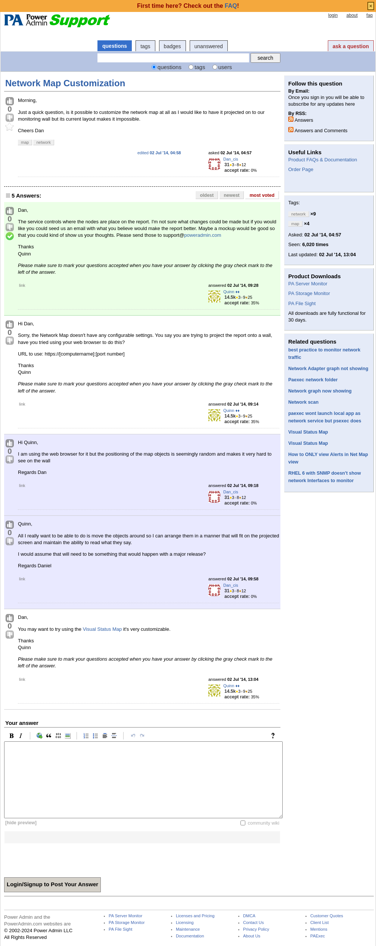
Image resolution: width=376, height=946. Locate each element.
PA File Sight (302, 303)
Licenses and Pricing (195, 916)
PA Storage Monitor (309, 293)
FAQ (231, 6)
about (352, 15)
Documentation (190, 936)
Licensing (184, 923)
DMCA (249, 916)
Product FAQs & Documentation (322, 159)
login (333, 15)
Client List (319, 923)
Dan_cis (230, 159)
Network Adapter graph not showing (328, 368)
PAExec (317, 936)
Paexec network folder (313, 379)
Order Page (300, 169)
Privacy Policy (256, 929)
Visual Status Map (102, 629)
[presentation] (61, 857)
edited (159, 153)
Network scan (303, 402)
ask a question (351, 46)
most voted (261, 195)
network (43, 142)
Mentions (318, 929)
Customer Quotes (326, 916)
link (22, 285)
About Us (251, 936)
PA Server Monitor (307, 283)
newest (231, 195)
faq (369, 15)
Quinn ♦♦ (231, 291)
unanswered (209, 46)
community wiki (263, 822)
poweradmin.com (202, 235)
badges (172, 46)
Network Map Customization (65, 83)
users (225, 67)
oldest (207, 195)
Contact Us (253, 923)
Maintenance (188, 929)
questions (114, 46)
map (25, 142)
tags (145, 46)
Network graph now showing (320, 391)
